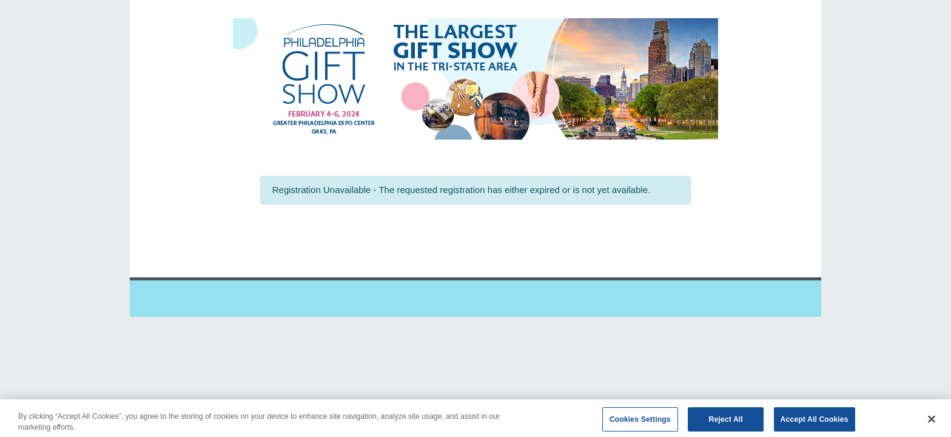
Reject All (726, 422)
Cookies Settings (640, 422)
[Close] (931, 421)
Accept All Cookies (815, 422)
